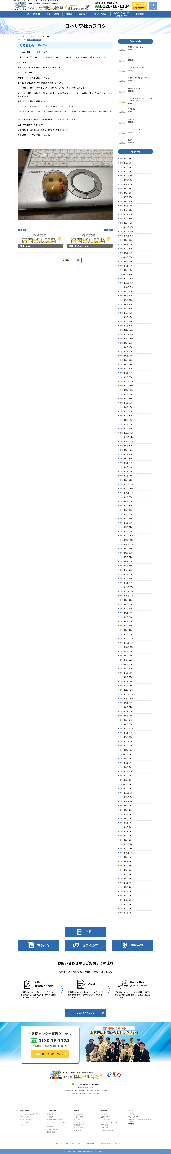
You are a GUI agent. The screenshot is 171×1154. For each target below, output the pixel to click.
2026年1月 (124, 171)
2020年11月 (124, 437)
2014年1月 (124, 788)
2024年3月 (124, 266)
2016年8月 (124, 656)
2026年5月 (124, 158)
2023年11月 (124, 283)
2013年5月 (124, 823)
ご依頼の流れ (78, 1114)
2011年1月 (124, 913)
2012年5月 (124, 874)
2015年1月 (124, 737)
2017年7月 (124, 608)
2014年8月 (124, 758)
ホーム (20, 36)
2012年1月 (124, 891)
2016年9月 (124, 651)
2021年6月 (124, 407)
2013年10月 (124, 801)
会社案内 (140, 14)
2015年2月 (124, 733)
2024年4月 (124, 261)
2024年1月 (124, 274)
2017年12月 (124, 587)
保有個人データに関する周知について (87, 1143)
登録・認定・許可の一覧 (109, 1122)
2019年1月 (124, 531)
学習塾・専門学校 (25, 1119)
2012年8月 (124, 861)
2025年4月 (124, 210)
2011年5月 (124, 896)
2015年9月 (124, 703)
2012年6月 (124, 870)
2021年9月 (124, 394)
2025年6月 (124, 201)
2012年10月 (124, 853)
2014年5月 (124, 771)
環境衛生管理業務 (52, 1129)
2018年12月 (124, 536)
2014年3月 (124, 780)
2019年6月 (124, 510)
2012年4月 (124, 878)
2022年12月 (124, 330)
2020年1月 (124, 480)
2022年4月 (124, 364)
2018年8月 (124, 553)
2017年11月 (124, 591)
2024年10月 (124, 236)
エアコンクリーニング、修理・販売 (57, 1123)
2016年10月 (124, 647)
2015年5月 (124, 720)
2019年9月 (124, 497)
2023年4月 (124, 313)
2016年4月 (124, 673)
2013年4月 (124, 827)
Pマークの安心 (79, 1122)
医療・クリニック (25, 1117)
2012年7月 (124, 865)
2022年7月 (124, 351)
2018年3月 (124, 574)
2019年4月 (124, 518)
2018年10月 (124, 544)
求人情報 (131, 1124)
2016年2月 (124, 681)
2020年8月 (124, 450)
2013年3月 (124, 831)
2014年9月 (124, 754)
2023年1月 (124, 326)
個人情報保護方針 (106, 1143)
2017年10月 (124, 596)
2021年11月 (124, 386)
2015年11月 (124, 694)
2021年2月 (124, 424)
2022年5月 (124, 360)
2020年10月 (124, 441)
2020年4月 (124, 467)
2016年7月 (124, 660)
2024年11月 (124, 231)
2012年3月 (124, 883)
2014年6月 (124, 767)
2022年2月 (124, 373)
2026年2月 (124, 167)
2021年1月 (124, 428)
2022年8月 (124, 347)
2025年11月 (124, 180)
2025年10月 (124, 184)
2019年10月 (124, 493)
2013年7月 (124, 814)
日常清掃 (50, 1114)
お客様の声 (85, 945)
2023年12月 (124, 278)
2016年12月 (124, 638)
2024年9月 (124, 240)
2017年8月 (124, 604)
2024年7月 (124, 248)
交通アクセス (105, 1117)
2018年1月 (124, 583)
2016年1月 (124, 686)
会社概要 (104, 1114)
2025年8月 (124, 193)
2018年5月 (124, 566)
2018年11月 (124, 540)
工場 (21, 1125)
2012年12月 (124, 844)
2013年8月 (124, 810)
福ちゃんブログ (133, 1117)
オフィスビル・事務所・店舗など (30, 1114)
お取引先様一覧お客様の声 (121, 14)
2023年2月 (124, 321)
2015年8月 (124, 707)
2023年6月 (124, 304)
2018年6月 (124, 561)
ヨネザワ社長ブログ (30, 36)
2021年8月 (124, 398)
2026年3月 (124, 163)
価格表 (69, 14)
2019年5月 (124, 514)
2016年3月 (124, 677)
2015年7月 (124, 711)
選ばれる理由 (100, 14)
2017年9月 (124, 600)
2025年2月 (124, 218)
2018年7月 (124, 557)
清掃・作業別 (52, 14)
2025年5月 (124, 206)
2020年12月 (124, 433)
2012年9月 (124, 857)
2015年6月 (124, 716)
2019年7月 (124, 506)
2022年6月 (124, 356)
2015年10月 (124, 698)
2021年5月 (124, 411)
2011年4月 (124, 900)
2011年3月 (124, 904)
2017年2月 (124, 630)
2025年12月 (124, 176)
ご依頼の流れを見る (85, 1012)
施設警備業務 (51, 1132)
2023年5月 (124, 308)
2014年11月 (124, 745)
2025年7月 (124, 197)
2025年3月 (124, 214)
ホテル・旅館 (24, 1122)
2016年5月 (124, 668)
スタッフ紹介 (105, 1119)
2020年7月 (124, 454)
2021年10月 (124, 390)
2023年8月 (124, 296)
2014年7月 (124, 763)
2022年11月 (124, 334)
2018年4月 (124, 570)
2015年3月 (124, 728)
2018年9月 (124, 548)
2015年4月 (124, 724)
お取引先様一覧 (79, 1127)
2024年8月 (124, 244)
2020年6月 (124, 458)
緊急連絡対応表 (79, 1125)
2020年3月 (124, 471)
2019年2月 (124, 527)
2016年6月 (124, 664)
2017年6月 (124, 613)
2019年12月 (124, 484)
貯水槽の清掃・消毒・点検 (55, 1119)
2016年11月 (124, 643)
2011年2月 (124, 908)
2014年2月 (124, 784)
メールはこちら (50, 1054)
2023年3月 (124, 317)
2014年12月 (124, 741)
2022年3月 (124, 368)
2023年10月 (124, 287)
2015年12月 (124, 690)
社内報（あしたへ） (107, 1127)
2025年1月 (124, 223)
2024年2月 (124, 270)
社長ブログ (131, 1114)
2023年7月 (124, 300)
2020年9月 (124, 446)
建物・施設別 (33, 14)
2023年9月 (124, 291)
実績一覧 (132, 945)
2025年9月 (124, 188)
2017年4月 (124, 621)
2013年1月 (124, 840)
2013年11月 (124, 797)
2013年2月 (124, 835)
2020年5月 (124, 463)
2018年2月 (124, 578)
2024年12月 (124, 227)
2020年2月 (124, 476)
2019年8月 (124, 501)
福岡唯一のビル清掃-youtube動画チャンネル (139, 1120)
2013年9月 (124, 806)
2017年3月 (124, 625)
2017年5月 (124, 617)
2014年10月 (124, 750)
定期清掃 (50, 1117)
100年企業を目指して (108, 1130)
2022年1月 (124, 377)
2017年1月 (124, 634)
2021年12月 (124, 381)
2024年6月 (124, 253)
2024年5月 (124, 257)
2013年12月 (124, 793)
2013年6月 (124, 818)
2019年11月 (124, 488)
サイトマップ (117, 1143)
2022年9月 (124, 343)
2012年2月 (124, 887)
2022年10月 (124, 338)
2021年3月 (124, 420)
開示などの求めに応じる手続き (65, 1143)
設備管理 (50, 1126)
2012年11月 (124, 848)
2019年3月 (124, 523)
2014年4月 (124, 776)
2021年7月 (124, 403)
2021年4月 (124, 416)
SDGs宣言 (104, 1125)
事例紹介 (83, 14)
